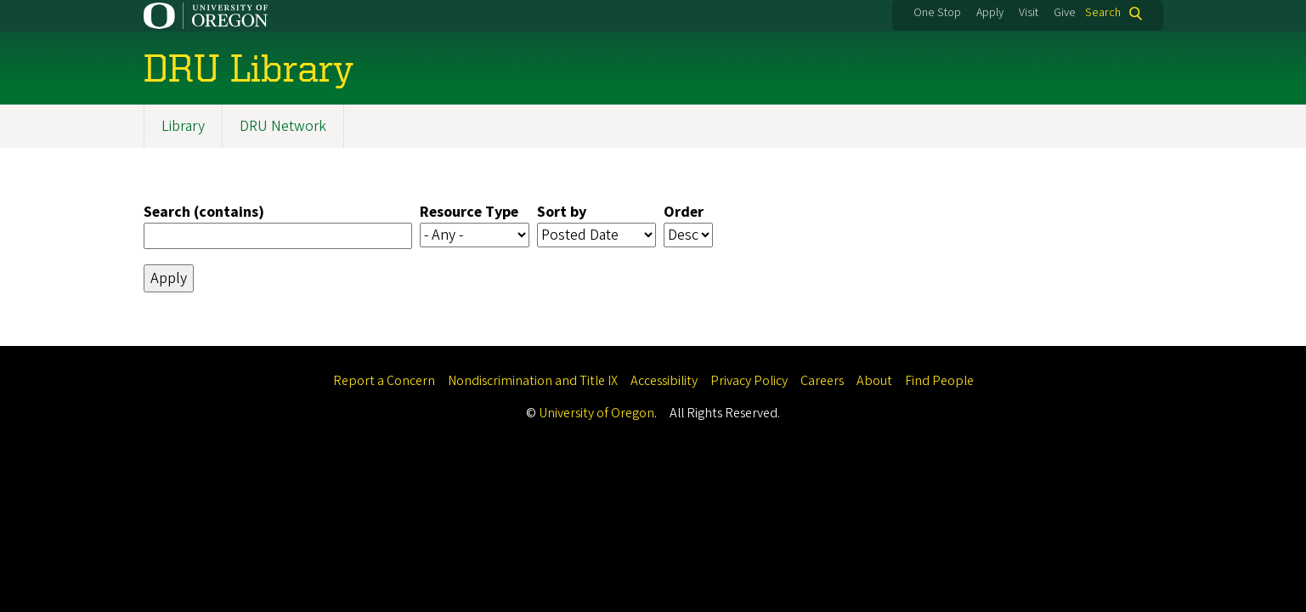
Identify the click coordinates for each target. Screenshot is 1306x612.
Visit (1028, 12)
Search (1103, 13)
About (874, 380)
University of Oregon (596, 413)
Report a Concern (384, 380)
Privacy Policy (749, 380)
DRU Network (283, 126)
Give (1065, 12)
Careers (822, 380)
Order (684, 212)
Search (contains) (204, 212)
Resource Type (469, 212)
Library (183, 126)
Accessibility (664, 380)
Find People (939, 380)
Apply (990, 12)
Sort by (561, 212)
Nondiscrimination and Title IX (533, 380)
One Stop (937, 12)
